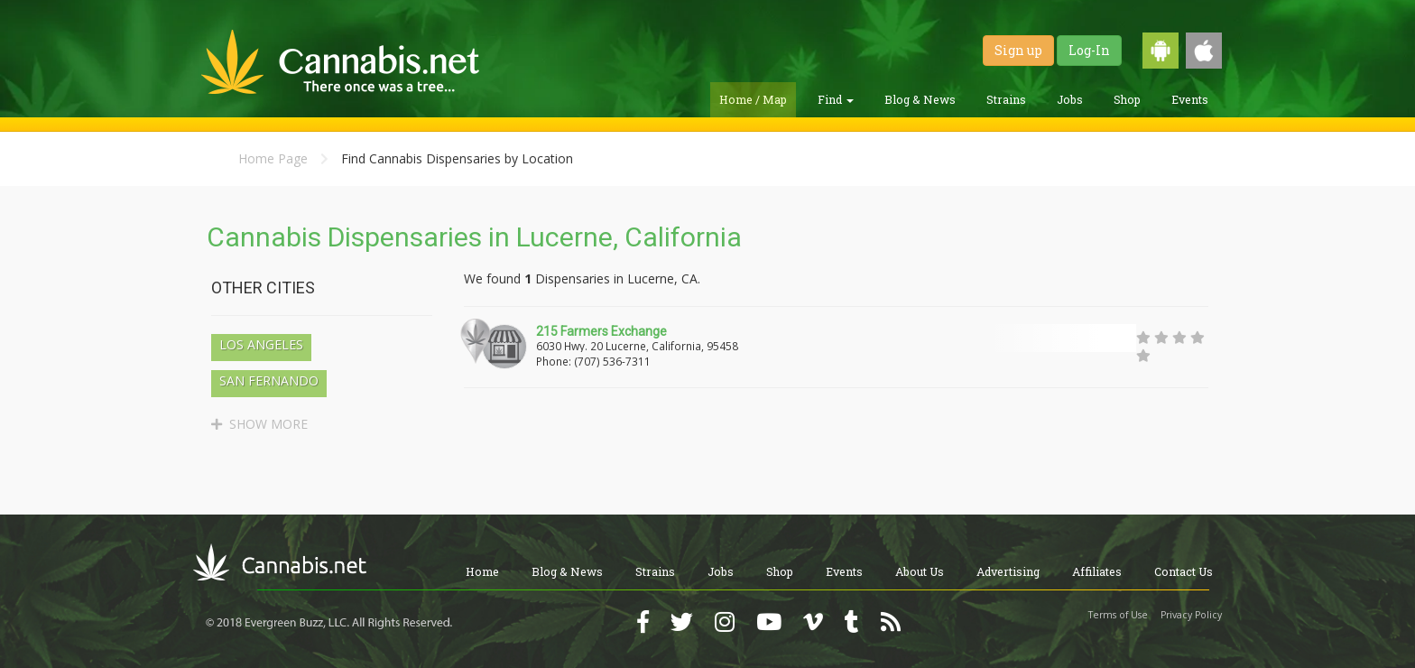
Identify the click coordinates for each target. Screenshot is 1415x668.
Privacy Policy (1191, 614)
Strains (1006, 99)
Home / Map (753, 99)
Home (482, 571)
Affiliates (1097, 571)
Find (836, 99)
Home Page (273, 158)
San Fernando (269, 380)
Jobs (1070, 99)
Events (1189, 99)
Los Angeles (261, 344)
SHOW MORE (259, 423)
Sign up (1018, 50)
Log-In (1089, 50)
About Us (919, 571)
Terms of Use (1118, 614)
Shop (1127, 99)
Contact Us (1183, 571)
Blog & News (920, 99)
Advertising (1008, 571)
